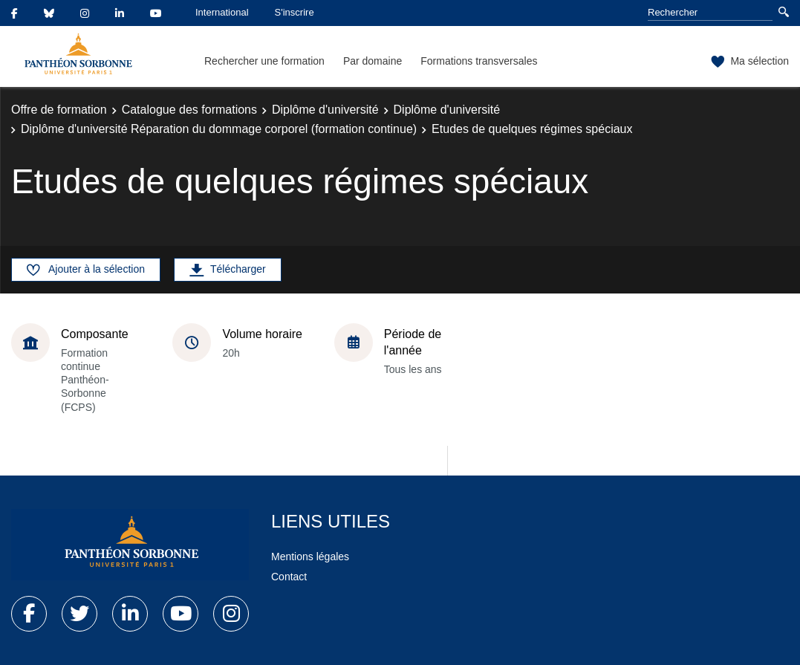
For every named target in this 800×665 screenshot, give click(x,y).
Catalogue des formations (189, 109)
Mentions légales (310, 556)
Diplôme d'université (325, 109)
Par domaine (372, 61)
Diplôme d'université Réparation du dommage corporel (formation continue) (219, 129)
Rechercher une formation (264, 61)
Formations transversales (478, 61)
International (222, 12)
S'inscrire (294, 12)
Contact (289, 577)
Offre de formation (59, 109)
